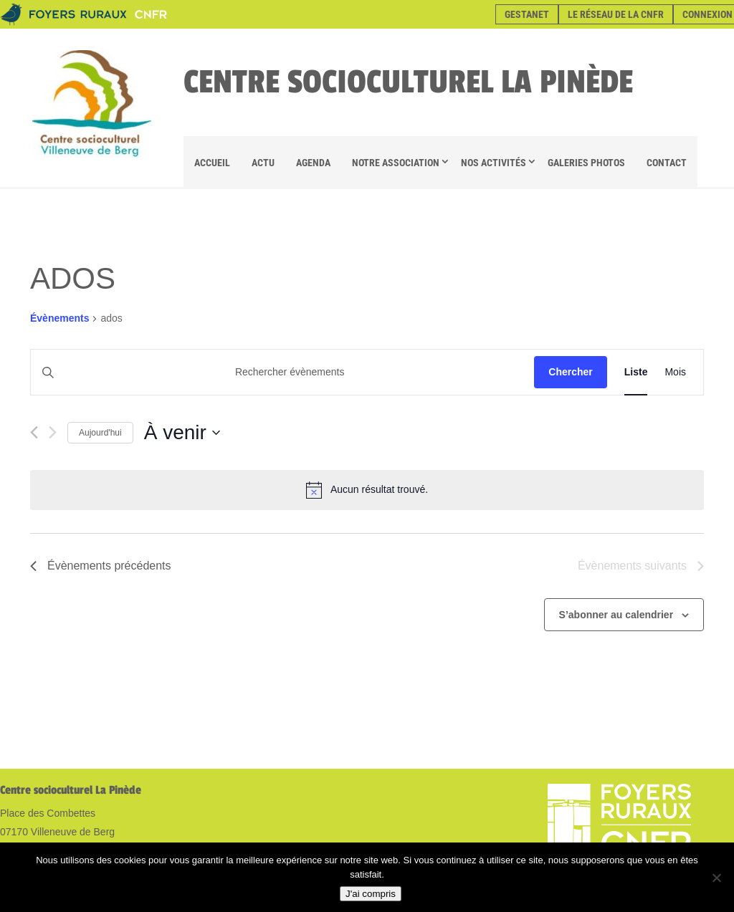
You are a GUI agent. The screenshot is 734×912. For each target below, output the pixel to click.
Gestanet (527, 14)
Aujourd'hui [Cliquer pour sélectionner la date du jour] (100, 433)
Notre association (395, 162)
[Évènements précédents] (34, 432)
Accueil (212, 162)
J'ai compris (370, 893)
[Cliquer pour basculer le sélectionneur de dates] (182, 432)
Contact (667, 162)
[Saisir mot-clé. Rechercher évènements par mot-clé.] (282, 372)
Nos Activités (493, 162)
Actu (263, 162)
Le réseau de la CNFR (616, 14)
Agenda (313, 162)
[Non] (716, 877)
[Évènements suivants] (53, 432)
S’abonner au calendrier (616, 614)
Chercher (570, 372)
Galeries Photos (586, 162)
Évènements (59, 318)
